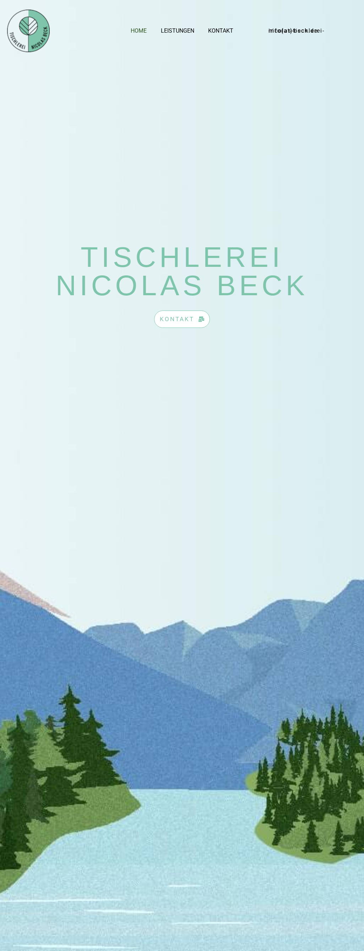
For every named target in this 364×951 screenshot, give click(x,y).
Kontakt (218, 30)
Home (142, 30)
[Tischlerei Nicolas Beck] (28, 30)
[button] (304, 31)
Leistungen (177, 30)
